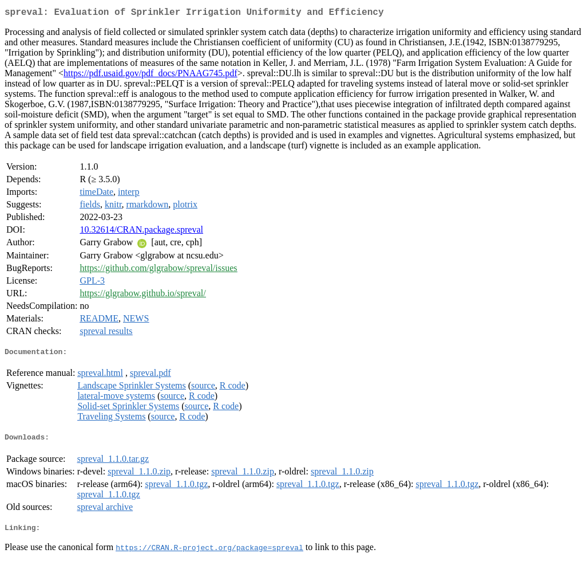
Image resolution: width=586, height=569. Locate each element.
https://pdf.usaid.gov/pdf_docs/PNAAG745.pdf (150, 75)
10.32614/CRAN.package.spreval (141, 232)
